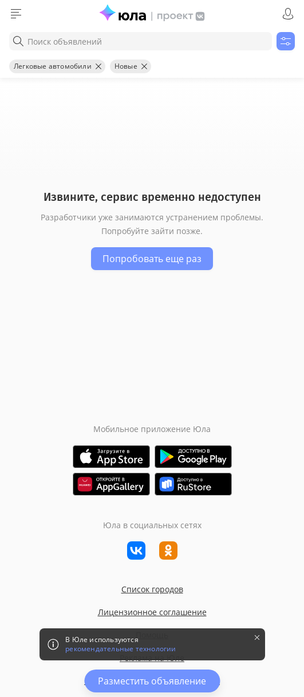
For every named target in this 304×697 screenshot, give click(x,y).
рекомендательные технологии (120, 649)
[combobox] (140, 41)
